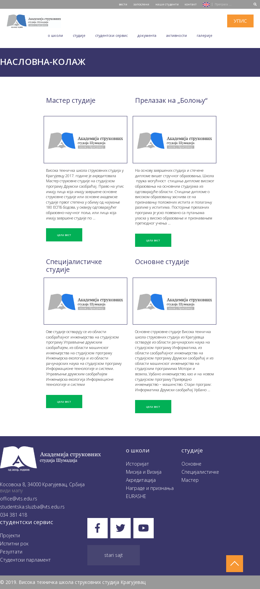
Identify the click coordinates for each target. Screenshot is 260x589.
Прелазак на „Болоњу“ (171, 100)
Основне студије (162, 261)
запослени (141, 4)
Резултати (11, 551)
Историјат (137, 464)
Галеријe (204, 35)
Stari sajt (113, 555)
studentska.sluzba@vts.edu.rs (32, 506)
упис (240, 21)
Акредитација (141, 480)
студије (192, 450)
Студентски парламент (25, 560)
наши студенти (167, 4)
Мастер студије (70, 100)
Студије (79, 35)
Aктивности (176, 35)
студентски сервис (26, 522)
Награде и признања (150, 488)
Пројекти (10, 535)
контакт (191, 4)
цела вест (64, 235)
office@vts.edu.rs (18, 498)
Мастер (190, 480)
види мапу (11, 490)
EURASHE (136, 496)
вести (123, 4)
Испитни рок (14, 543)
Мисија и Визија (143, 472)
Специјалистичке (200, 472)
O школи (55, 35)
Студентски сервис (111, 35)
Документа (146, 35)
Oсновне (191, 464)
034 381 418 (13, 515)
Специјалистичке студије (74, 265)
